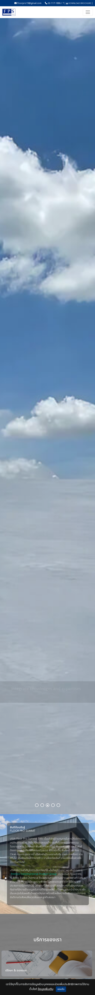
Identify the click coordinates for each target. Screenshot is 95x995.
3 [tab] (48, 805)
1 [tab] (37, 805)
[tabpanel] (47, 416)
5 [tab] (59, 805)
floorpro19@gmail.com (29, 3)
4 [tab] (53, 805)
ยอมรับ (60, 989)
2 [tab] (42, 805)
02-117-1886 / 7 (56, 3)
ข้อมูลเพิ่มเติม (45, 989)
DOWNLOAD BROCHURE (78, 3)
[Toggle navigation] (88, 12)
